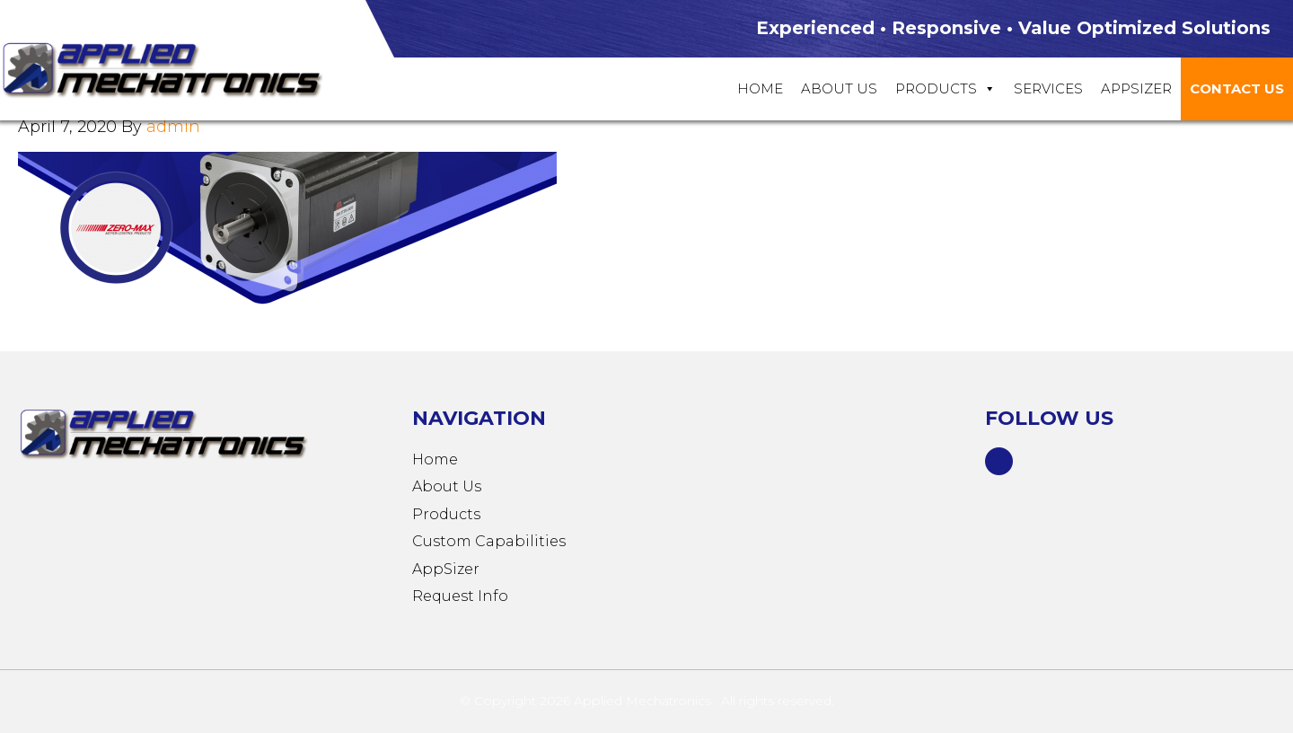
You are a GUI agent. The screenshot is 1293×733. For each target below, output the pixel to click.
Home (760, 88)
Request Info (460, 596)
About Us (839, 88)
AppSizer (445, 569)
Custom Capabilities (489, 541)
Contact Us (1237, 88)
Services (1048, 88)
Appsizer (1136, 88)
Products (945, 88)
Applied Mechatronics (179, 68)
